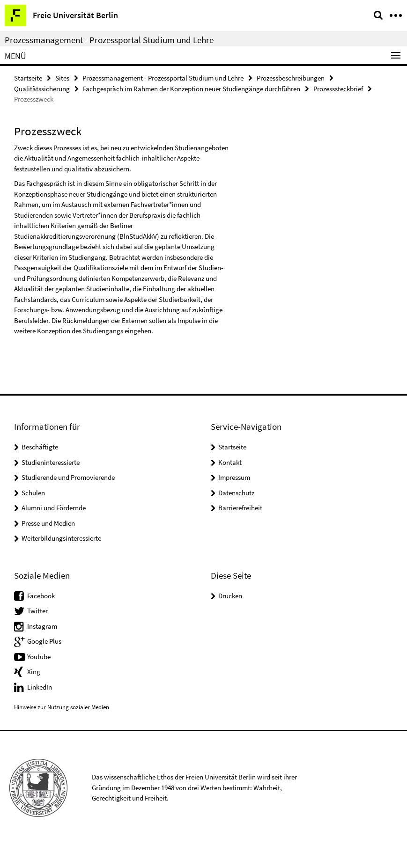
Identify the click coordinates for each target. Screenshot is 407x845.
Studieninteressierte (51, 462)
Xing (33, 671)
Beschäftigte (40, 446)
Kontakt (230, 462)
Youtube (39, 656)
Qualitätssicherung (42, 88)
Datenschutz (236, 492)
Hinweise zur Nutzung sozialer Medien (61, 707)
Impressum (234, 477)
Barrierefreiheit (240, 507)
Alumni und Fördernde (54, 507)
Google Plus (44, 641)
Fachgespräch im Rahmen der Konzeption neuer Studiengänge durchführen (191, 88)
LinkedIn (39, 687)
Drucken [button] (230, 595)
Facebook (41, 595)
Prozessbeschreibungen (291, 77)
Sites (62, 77)
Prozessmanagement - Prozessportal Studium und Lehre (109, 39)
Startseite (28, 77)
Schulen (33, 492)
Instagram (42, 626)
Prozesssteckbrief (338, 88)
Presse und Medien (48, 523)
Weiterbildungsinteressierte (61, 538)
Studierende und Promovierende (68, 477)
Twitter (37, 610)
